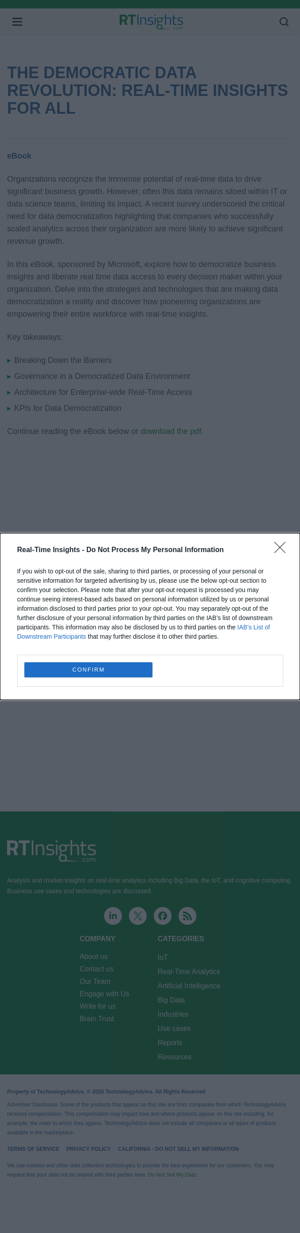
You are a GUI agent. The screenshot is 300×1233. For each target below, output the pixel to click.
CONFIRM (88, 669)
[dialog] (150, 616)
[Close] (282, 549)
